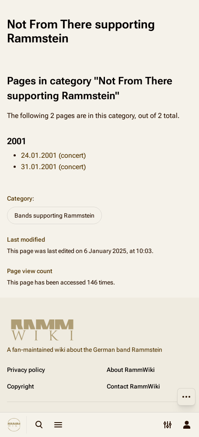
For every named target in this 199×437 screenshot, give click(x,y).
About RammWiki (131, 369)
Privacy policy (26, 369)
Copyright (20, 386)
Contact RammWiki (133, 386)
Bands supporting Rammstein (54, 215)
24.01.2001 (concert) (53, 155)
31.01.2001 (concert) (53, 167)
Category (19, 198)
